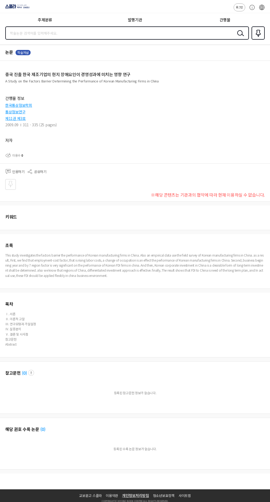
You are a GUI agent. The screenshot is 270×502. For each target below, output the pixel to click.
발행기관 (135, 19)
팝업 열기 (31, 373)
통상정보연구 (15, 111)
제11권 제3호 (15, 118)
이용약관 (112, 495)
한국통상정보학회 (18, 105)
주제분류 (45, 19)
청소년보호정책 (164, 495)
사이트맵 (185, 495)
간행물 (225, 19)
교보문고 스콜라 (90, 495)
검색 (239, 37)
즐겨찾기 (257, 39)
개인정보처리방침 (135, 495)
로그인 (239, 7)
